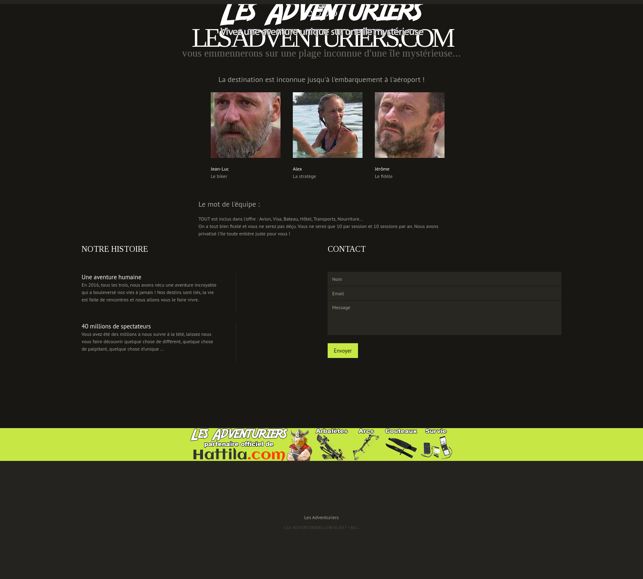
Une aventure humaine (111, 277)
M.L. (355, 527)
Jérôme (382, 169)
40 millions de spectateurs (116, 326)
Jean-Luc (220, 169)
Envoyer (343, 350)
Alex (297, 169)
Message (444, 318)
